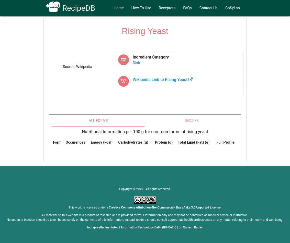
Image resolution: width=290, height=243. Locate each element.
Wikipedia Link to (163, 79)
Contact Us (208, 8)
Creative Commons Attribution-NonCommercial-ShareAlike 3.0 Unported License (165, 207)
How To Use (141, 8)
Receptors (167, 8)
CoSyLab (232, 8)
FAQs (187, 8)
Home (119, 8)
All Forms (98, 121)
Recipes (192, 121)
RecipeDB (70, 8)
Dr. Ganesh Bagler (191, 227)
